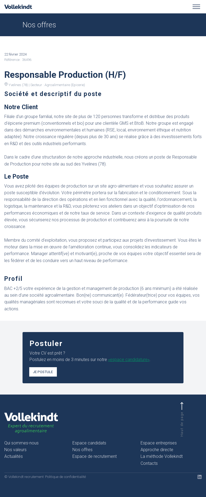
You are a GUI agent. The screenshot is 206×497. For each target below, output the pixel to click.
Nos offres (82, 449)
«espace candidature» (128, 359)
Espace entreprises (159, 443)
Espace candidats (89, 443)
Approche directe (157, 449)
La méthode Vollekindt (162, 456)
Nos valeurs (15, 449)
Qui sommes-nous (21, 443)
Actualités (13, 456)
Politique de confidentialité (65, 477)
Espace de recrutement (94, 456)
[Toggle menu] (196, 6)
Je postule (43, 372)
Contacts (149, 463)
